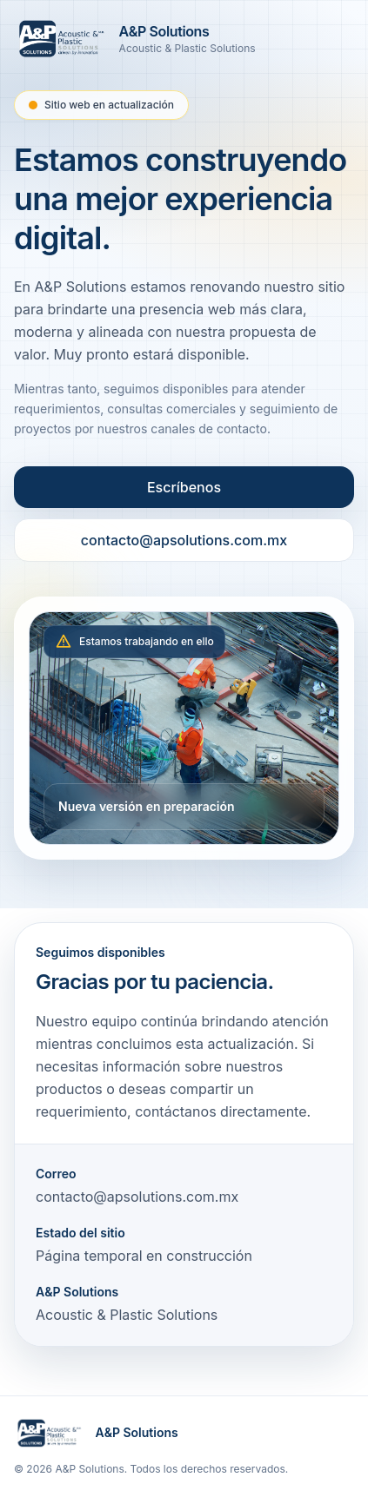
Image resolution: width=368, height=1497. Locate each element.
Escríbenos (184, 487)
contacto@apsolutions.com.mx (184, 540)
